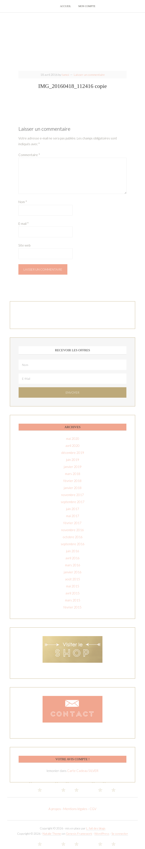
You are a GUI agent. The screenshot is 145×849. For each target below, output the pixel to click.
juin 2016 (72, 554)
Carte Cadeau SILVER (82, 774)
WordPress (101, 837)
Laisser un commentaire (89, 78)
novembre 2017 (72, 498)
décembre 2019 (72, 456)
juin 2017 (72, 512)
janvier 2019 (72, 470)
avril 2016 (72, 561)
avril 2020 (72, 449)
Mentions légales (75, 812)
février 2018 (72, 484)
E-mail (23, 227)
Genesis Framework (79, 837)
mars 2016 (72, 568)
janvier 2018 (72, 491)
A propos (55, 812)
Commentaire (29, 158)
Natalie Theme (52, 837)
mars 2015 (72, 603)
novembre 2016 (72, 533)
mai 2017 (72, 519)
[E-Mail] (72, 382)
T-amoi (72, 45)
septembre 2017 (72, 505)
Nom (22, 205)
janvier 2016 (72, 575)
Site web (24, 249)
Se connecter (119, 837)
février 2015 (72, 610)
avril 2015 (72, 596)
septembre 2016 (72, 547)
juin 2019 (72, 463)
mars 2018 (72, 477)
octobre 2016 (73, 540)
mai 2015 (72, 589)
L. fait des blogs (95, 831)
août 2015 (72, 582)
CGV (93, 812)
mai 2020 (72, 442)
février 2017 (72, 526)
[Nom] (72, 368)
